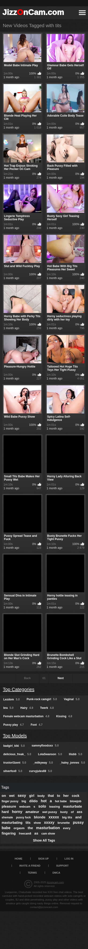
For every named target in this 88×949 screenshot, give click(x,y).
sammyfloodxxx (45, 745)
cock (75, 796)
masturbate (72, 806)
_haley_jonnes (72, 762)
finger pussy (10, 801)
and (78, 817)
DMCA (56, 872)
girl (31, 796)
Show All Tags (44, 840)
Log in (69, 858)
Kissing (64, 716)
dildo (33, 801)
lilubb (75, 754)
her (66, 796)
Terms (32, 872)
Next (60, 678)
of (72, 812)
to (58, 796)
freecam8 (25, 833)
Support (62, 865)
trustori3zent (14, 762)
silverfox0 (12, 771)
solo (42, 806)
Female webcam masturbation (26, 716)
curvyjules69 (40, 771)
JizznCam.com (33, 12)
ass (79, 812)
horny (17, 812)
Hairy (26, 708)
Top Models (15, 735)
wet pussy (49, 812)
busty (64, 812)
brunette (63, 822)
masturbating (12, 822)
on (4, 796)
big (24, 801)
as (36, 833)
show (37, 822)
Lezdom (11, 699)
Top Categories (18, 689)
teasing (54, 806)
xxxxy (49, 822)
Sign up (43, 858)
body (41, 796)
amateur (32, 812)
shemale (7, 817)
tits (28, 822)
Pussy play (13, 724)
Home (18, 858)
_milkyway (43, 762)
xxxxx (54, 817)
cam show (48, 833)
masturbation (48, 828)
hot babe (61, 801)
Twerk (47, 708)
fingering (9, 833)
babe (6, 828)
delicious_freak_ (17, 754)
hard (5, 812)
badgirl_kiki (14, 745)
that (51, 796)
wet (12, 796)
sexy (22, 796)
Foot (37, 724)
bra (8, 708)
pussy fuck (23, 817)
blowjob (75, 801)
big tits (67, 817)
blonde (39, 817)
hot (44, 801)
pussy (78, 822)
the (30, 828)
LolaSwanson (50, 754)
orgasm (19, 828)
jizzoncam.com (55, 882)
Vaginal (72, 699)
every (66, 828)
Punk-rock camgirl (42, 699)
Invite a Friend (30, 865)
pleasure (9, 806)
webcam (24, 806)
